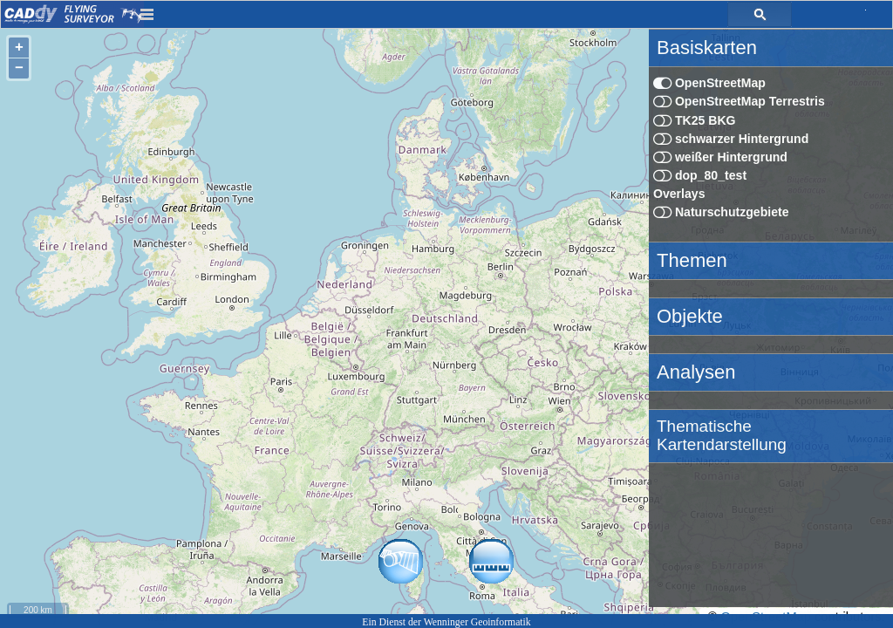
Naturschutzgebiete (721, 212)
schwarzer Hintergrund (730, 139)
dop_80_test (699, 175)
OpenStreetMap (709, 83)
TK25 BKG (694, 120)
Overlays (679, 194)
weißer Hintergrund (720, 157)
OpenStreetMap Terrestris (739, 101)
